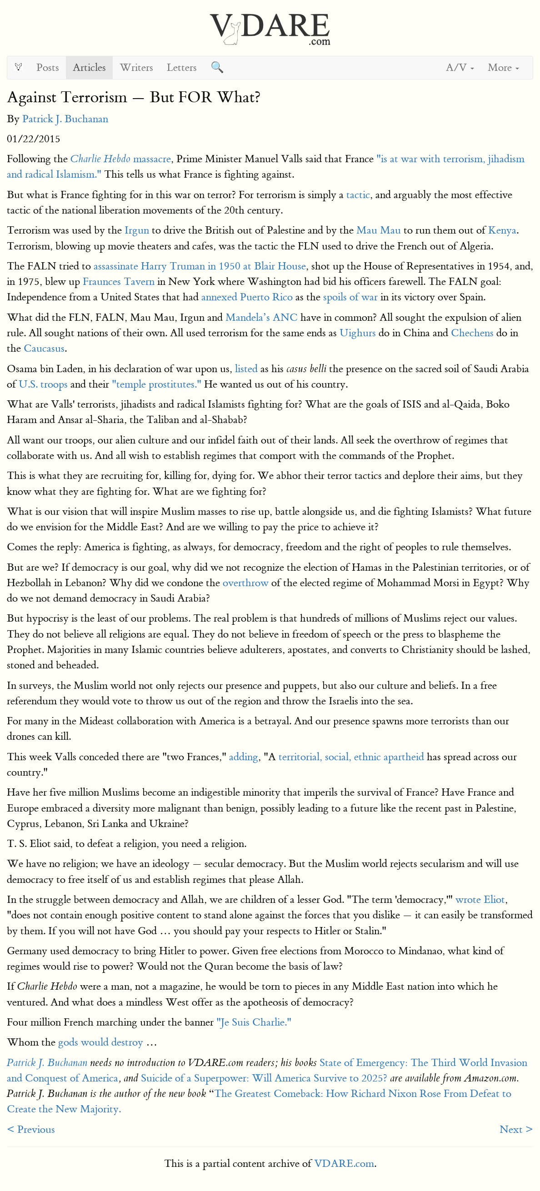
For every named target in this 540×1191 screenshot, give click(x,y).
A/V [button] (460, 67)
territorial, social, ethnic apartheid (351, 756)
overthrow (246, 582)
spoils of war (350, 297)
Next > (516, 1129)
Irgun (137, 230)
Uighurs (358, 332)
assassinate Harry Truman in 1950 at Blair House (200, 266)
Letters (182, 67)
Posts (47, 67)
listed (246, 368)
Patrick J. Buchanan (65, 118)
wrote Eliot (480, 899)
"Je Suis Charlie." (252, 1022)
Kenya (502, 230)
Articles (89, 67)
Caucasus (44, 348)
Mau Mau (378, 230)
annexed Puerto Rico (247, 297)
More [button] (503, 67)
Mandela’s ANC (261, 317)
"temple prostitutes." (156, 384)
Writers (136, 67)
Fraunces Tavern (119, 281)
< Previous (31, 1129)
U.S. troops (42, 384)
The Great (236, 1093)
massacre (120, 158)
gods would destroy (100, 1042)
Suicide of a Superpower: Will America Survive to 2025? (264, 1078)
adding (243, 756)
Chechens (472, 332)
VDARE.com (344, 1163)
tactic (358, 194)
